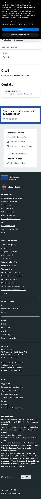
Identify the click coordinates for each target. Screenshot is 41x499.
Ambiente (5, 248)
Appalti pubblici (7, 255)
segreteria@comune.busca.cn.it (20, 93)
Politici (3, 222)
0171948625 (16, 91)
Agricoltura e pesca (8, 244)
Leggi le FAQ (5, 383)
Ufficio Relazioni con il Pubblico (12, 362)
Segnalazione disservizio (10, 390)
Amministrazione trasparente (12, 397)
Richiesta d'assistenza (9, 394)
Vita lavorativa (6, 269)
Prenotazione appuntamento (12, 387)
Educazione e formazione (10, 272)
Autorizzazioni (6, 258)
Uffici (3, 232)
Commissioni (6, 205)
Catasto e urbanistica (9, 262)
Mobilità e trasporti (8, 282)
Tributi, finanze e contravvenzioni (13, 289)
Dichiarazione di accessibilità (12, 408)
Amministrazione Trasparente (12, 198)
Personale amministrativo (10, 218)
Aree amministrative (9, 201)
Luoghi (3, 312)
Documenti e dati (7, 208)
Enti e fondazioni (7, 211)
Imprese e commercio (9, 279)
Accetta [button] (20, 29)
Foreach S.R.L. (17, 493)
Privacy (4, 401)
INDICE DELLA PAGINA (20, 47)
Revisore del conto (8, 225)
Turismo (4, 293)
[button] (38, 3)
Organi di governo (8, 215)
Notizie (4, 324)
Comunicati (5, 327)
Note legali (5, 404)
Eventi (3, 305)
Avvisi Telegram (7, 334)
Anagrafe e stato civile (9, 251)
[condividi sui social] (6, 39)
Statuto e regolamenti (9, 229)
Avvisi (3, 331)
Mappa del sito (6, 477)
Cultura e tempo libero (9, 265)
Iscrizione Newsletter (9, 338)
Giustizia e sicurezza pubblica (12, 276)
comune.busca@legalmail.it (11, 370)
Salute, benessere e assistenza (12, 286)
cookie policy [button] (16, 9)
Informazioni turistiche (9, 308)
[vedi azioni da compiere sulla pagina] (17, 39)
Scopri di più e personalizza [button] (20, 34)
